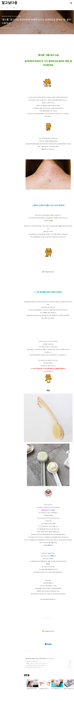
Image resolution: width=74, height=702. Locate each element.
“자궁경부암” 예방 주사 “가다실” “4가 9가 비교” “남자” (35, 663)
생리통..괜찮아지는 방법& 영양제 (31, 661)
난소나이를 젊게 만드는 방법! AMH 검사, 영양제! (34, 665)
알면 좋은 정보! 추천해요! (30, 658)
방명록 (14, 7)
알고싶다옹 (9, 3)
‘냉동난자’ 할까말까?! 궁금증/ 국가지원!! (33, 667)
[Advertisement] (48, 272)
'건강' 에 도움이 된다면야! (41, 658)
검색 (68, 3)
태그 (8, 7)
